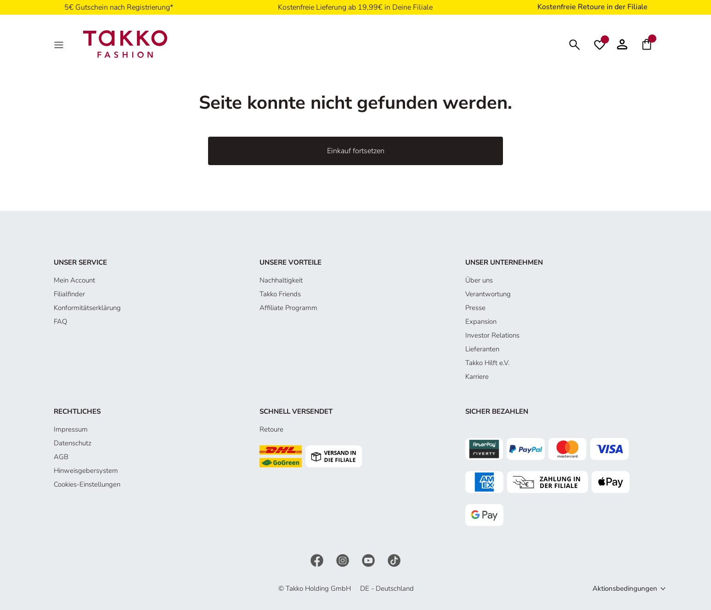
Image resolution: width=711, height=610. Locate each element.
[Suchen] (574, 44)
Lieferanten (482, 349)
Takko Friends (280, 294)
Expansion (481, 321)
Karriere (477, 376)
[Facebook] (317, 560)
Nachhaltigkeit (281, 280)
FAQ (60, 321)
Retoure (271, 429)
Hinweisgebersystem (86, 470)
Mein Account (74, 280)
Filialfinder (69, 294)
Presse (475, 307)
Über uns (479, 280)
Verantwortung (488, 294)
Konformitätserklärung (87, 307)
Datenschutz (72, 443)
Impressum (71, 429)
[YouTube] (369, 560)
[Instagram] (343, 560)
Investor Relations (492, 335)
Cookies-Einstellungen (87, 484)
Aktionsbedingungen (624, 588)
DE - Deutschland (387, 588)
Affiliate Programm (288, 307)
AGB (61, 456)
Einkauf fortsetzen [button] (355, 151)
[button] (622, 44)
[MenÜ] (60, 44)
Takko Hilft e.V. (487, 362)
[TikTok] (394, 560)
